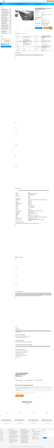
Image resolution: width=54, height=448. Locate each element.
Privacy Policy (2, 440)
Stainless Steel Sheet (6, 9)
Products (1, 432)
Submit (19, 395)
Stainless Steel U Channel (6, 26)
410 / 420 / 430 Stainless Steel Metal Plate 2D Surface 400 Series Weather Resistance (13, 432)
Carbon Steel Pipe (6, 33)
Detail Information (17, 33)
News (1, 436)
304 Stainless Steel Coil (6, 18)
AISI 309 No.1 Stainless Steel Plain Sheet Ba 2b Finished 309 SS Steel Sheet (13, 441)
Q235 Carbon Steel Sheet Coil (38, 380)
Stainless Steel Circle (6, 15)
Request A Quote (50, 1)
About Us (1, 435)
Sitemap (1, 437)
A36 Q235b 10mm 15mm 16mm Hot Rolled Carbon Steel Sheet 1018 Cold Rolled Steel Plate (47, 420)
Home (1, 431)
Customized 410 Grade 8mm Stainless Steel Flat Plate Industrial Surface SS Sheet (25, 436)
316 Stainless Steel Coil (6, 20)
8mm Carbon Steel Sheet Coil (19, 380)
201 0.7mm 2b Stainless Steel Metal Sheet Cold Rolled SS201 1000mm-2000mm (13, 436)
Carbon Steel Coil (6, 31)
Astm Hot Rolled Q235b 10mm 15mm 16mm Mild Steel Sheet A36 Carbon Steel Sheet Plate (33, 420)
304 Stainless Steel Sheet (6, 12)
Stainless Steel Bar (6, 23)
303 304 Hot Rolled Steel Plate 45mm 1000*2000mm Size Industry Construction (25, 432)
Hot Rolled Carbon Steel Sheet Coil (29, 380)
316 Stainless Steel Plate (6, 14)
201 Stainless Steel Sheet (6, 10)
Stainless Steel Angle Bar (6, 28)
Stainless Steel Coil (6, 17)
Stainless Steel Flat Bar (6, 25)
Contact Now (6, 46)
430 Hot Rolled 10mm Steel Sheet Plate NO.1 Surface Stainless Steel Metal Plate (24, 441)
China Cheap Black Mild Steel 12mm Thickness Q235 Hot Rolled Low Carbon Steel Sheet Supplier (6, 420)
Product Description (24, 33)
